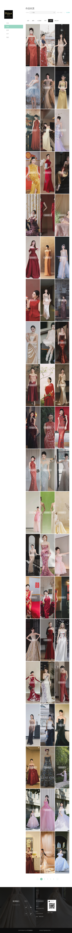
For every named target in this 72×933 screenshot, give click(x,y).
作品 (7, 23)
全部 (28, 20)
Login (52, 930)
